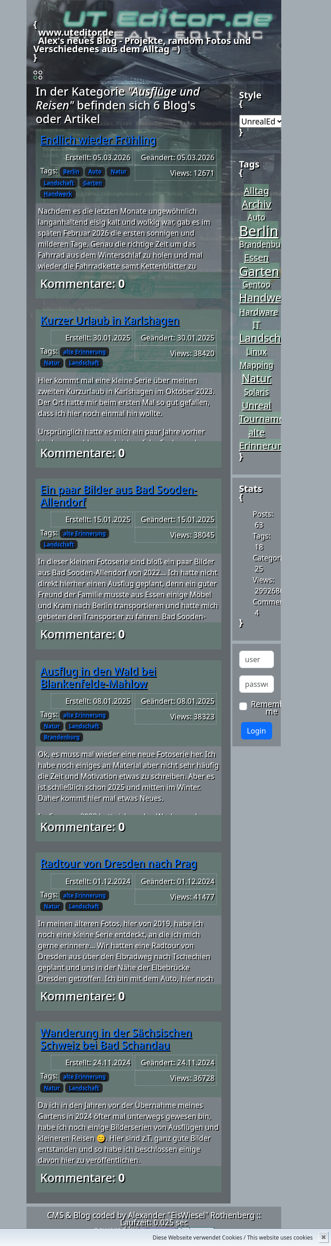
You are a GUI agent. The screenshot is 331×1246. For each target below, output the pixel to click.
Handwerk (58, 194)
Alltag (256, 190)
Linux (256, 351)
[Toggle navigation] (38, 75)
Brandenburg (62, 737)
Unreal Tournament (266, 412)
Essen (256, 257)
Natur (118, 171)
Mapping (256, 364)
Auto (95, 171)
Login (256, 731)
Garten (92, 183)
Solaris (256, 391)
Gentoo (256, 284)
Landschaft (59, 183)
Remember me (271, 707)
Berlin (71, 171)
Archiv (256, 204)
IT (256, 324)
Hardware (258, 311)
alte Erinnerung (84, 352)
